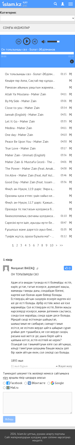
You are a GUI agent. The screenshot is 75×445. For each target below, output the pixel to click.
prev (18, 41)
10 (51, 245)
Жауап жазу (64, 366)
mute (43, 41)
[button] (68, 268)
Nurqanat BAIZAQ (22, 268)
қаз (25, 2)
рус (25, 5)
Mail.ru (14, 387)
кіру (5, 377)
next (35, 41)
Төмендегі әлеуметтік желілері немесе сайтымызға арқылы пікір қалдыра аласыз (36, 375)
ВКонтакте (38, 383)
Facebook (16, 383)
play (26, 41)
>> (61, 245)
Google (59, 383)
